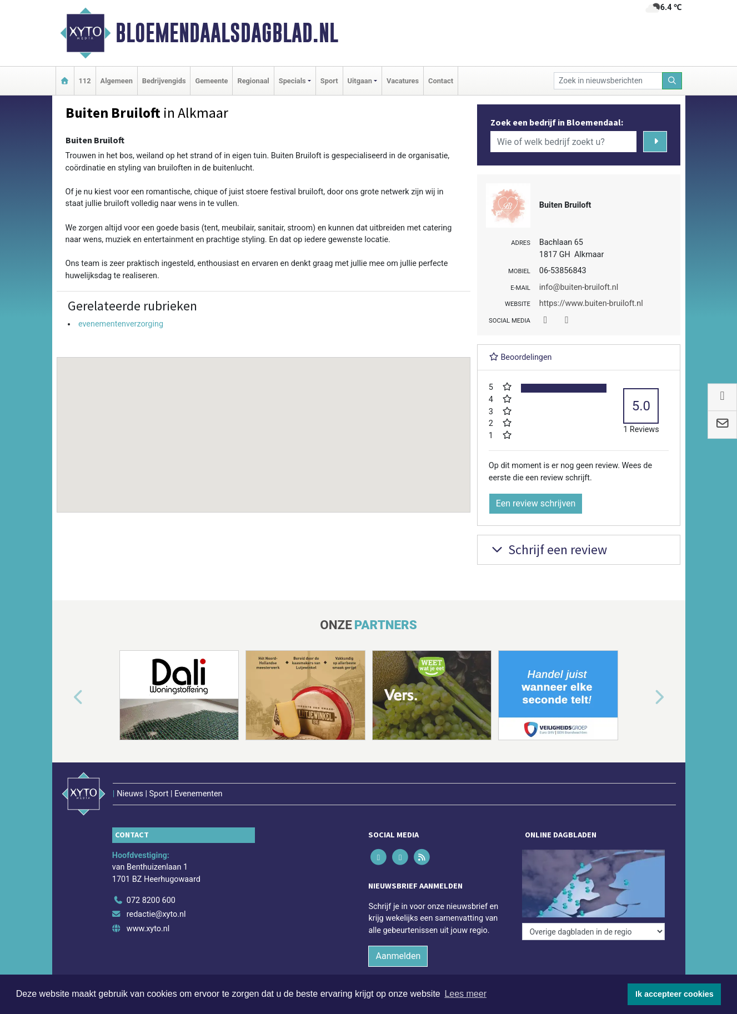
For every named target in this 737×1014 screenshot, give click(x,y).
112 (85, 81)
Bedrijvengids (164, 81)
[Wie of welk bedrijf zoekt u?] (563, 141)
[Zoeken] (672, 80)
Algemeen (117, 81)
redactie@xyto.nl (156, 914)
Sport (329, 81)
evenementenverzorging (120, 324)
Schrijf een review (548, 549)
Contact (440, 81)
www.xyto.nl (148, 928)
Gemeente (211, 81)
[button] (263, 424)
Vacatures (403, 81)
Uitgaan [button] (360, 81)
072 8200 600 (151, 900)
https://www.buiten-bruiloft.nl (591, 303)
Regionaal (253, 81)
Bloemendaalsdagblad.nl (227, 33)
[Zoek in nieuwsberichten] (608, 80)
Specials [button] (292, 81)
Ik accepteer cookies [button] (674, 994)
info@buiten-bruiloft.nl (578, 287)
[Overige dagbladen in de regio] (593, 931)
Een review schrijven (536, 503)
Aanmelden (397, 956)
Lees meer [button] (465, 993)
